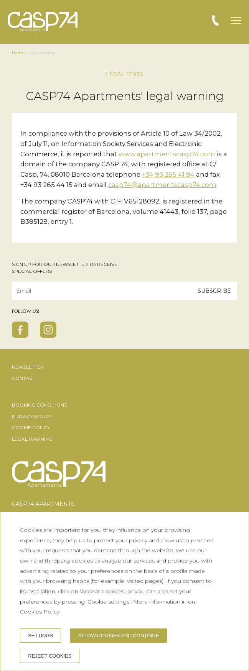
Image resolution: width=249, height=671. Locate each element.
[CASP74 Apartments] (43, 22)
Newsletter (28, 367)
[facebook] (20, 336)
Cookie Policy (31, 427)
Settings (40, 635)
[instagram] (48, 336)
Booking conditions (39, 405)
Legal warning (32, 439)
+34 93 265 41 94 (168, 174)
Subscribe (214, 290)
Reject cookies (49, 656)
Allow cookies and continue (118, 635)
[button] (236, 20)
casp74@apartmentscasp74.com (162, 185)
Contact (23, 378)
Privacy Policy (31, 416)
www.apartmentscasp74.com (167, 154)
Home (18, 52)
